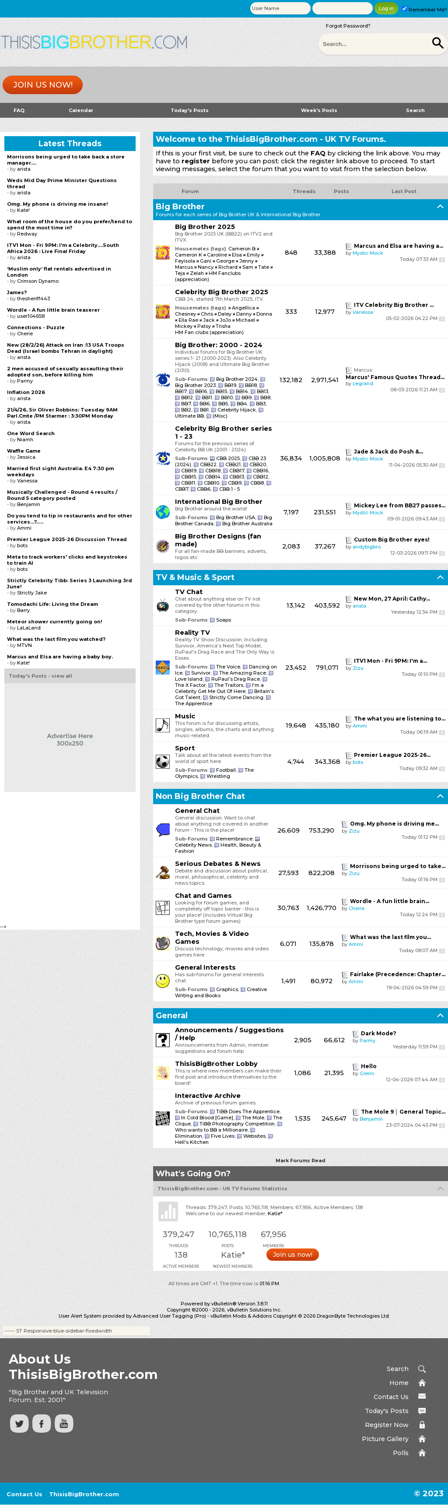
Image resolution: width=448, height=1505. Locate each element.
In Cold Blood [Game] (207, 1118)
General (172, 1015)
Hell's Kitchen (192, 1142)
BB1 (204, 410)
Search (415, 110)
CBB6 (203, 489)
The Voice (228, 667)
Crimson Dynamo (38, 281)
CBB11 (188, 483)
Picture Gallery (385, 1439)
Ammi (360, 726)
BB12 (187, 397)
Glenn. (367, 1073)
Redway (27, 234)
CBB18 (212, 471)
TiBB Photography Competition (237, 1124)
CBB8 (257, 483)
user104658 (31, 316)
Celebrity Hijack (236, 410)
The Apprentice (193, 703)
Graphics (227, 989)
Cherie (356, 908)
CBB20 (257, 464)
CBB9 (235, 483)
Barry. (24, 610)
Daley (225, 314)
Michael (246, 320)
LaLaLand (29, 628)
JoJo (226, 320)
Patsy (204, 326)
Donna (264, 314)
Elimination (188, 1136)
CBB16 (260, 471)
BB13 (262, 391)
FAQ (19, 110)
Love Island (189, 679)
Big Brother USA (235, 517)
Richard (228, 267)
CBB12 (260, 477)
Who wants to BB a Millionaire (211, 1130)
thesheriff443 (33, 298)
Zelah (197, 273)
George (225, 261)
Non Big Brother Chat (200, 796)
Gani (205, 261)
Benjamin (371, 1119)
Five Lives (222, 1136)
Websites (254, 1136)
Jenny (246, 261)
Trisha (223, 326)
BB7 (186, 404)
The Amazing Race (242, 673)
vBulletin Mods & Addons (241, 1316)
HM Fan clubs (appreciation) (209, 332)
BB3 (261, 404)
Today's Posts (190, 110)
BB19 (230, 385)
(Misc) (220, 416)
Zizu (358, 668)
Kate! (23, 210)
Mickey (184, 326)
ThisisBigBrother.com (84, 1494)
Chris (207, 314)
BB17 (180, 391)
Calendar (81, 110)
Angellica (244, 308)
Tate (263, 267)
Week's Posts (319, 110)
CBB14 (212, 477)
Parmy (367, 1040)
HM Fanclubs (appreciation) (208, 276)
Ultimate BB (189, 416)
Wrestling (218, 776)
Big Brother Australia (247, 523)
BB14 (242, 391)
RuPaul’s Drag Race (235, 679)
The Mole (253, 1118)
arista (359, 606)
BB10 (227, 397)
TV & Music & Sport (195, 577)
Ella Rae (189, 320)
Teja (180, 273)
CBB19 (188, 471)
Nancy (206, 267)
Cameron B (242, 249)
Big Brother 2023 (195, 385)
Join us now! (43, 85)
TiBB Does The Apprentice (248, 1111)
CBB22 (208, 464)
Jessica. (26, 457)
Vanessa (363, 312)
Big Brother (180, 206)
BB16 (201, 391)
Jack (209, 320)
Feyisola (185, 261)
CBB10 (211, 483)
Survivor (200, 673)
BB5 (223, 404)
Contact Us (391, 1397)
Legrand (363, 383)
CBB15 (188, 477)
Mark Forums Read (301, 1160)
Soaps (223, 620)
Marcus (184, 267)
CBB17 (236, 471)
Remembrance (234, 839)
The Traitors (228, 685)
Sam (247, 267)
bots (358, 762)
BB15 (221, 391)
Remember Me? (424, 10)
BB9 (247, 397)
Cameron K (188, 255)
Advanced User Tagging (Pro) (169, 1316)
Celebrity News (193, 845)
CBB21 (233, 464)
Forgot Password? (348, 26)
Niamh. (25, 439)
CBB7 (181, 489)
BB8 (265, 397)
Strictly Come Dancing (236, 697)
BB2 (186, 410)
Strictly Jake (32, 593)
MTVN (24, 645)
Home (399, 1383)
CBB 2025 (228, 458)
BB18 (251, 385)
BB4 (242, 404)
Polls (401, 1453)
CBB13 (236, 477)
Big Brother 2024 (237, 379)
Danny (244, 314)
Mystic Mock (368, 253)
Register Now (387, 1425)
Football (226, 770)
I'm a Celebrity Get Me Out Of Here (219, 688)
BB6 (205, 404)
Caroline (217, 255)
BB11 (207, 397)
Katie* (275, 1213)
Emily (253, 255)
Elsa (237, 255)
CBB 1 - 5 (229, 489)
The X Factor (190, 685)
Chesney (186, 314)
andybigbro (367, 547)
